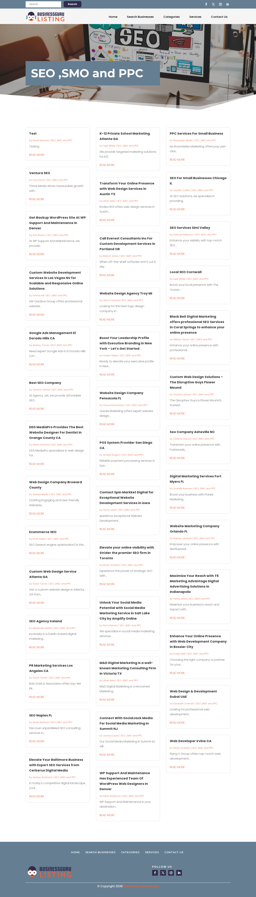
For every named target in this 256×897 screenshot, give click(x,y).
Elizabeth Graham (183, 703)
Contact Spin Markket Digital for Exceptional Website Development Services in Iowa (127, 497)
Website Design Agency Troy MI (126, 293)
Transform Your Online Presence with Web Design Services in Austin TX (127, 188)
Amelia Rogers (111, 455)
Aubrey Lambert (182, 538)
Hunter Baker (110, 355)
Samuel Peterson (183, 234)
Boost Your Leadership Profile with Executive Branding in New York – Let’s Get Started (126, 343)
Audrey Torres (41, 345)
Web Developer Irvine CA (190, 741)
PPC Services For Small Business (196, 133)
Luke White (109, 145)
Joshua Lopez (111, 735)
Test (33, 133)
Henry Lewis (110, 510)
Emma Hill (38, 295)
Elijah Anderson (112, 796)
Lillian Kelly (109, 201)
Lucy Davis (39, 180)
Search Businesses (140, 17)
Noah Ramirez (41, 140)
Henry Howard (41, 444)
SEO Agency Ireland (45, 621)
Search (72, 4)
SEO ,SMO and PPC (61, 140)
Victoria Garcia (182, 438)
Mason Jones (111, 256)
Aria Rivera (39, 235)
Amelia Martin (41, 494)
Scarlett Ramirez (182, 488)
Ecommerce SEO (43, 532)
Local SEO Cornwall (186, 272)
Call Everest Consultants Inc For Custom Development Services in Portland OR (127, 243)
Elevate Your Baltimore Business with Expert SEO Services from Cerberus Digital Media (56, 765)
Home (113, 17)
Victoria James (41, 389)
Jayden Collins (181, 190)
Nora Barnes (110, 625)
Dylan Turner (40, 583)
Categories (171, 17)
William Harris (181, 339)
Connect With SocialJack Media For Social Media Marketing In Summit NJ (126, 723)
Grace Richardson (113, 405)
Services (195, 17)
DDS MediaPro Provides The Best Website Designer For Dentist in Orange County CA (56, 432)
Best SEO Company (45, 382)
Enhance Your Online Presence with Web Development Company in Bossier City (198, 641)
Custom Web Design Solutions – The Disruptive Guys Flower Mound (196, 382)
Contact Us (219, 17)
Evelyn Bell (179, 653)
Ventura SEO (39, 173)
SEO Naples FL (40, 715)
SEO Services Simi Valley (190, 227)
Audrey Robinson (42, 777)
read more (36, 155)
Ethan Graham (111, 565)
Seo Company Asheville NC (192, 432)
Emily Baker (39, 539)
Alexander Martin (42, 628)
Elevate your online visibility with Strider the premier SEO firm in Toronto (127, 552)
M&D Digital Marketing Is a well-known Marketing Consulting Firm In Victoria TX (128, 668)
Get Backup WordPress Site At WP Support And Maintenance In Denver (57, 222)
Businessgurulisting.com (141, 886)
